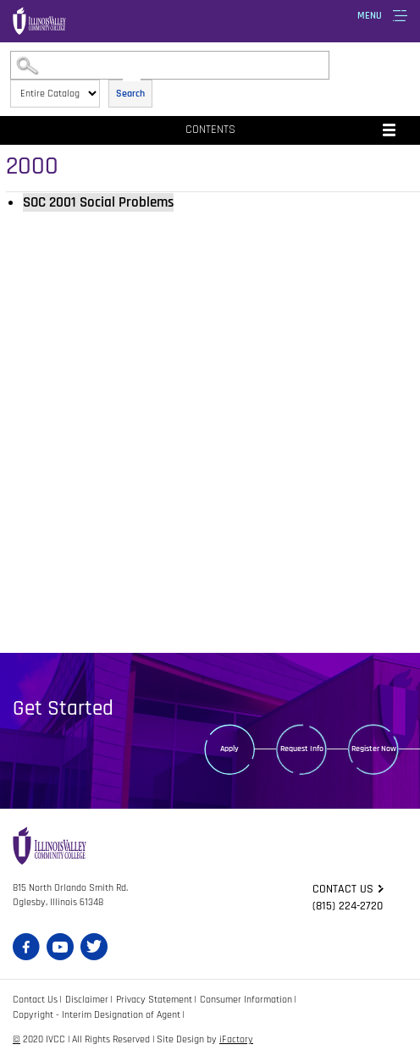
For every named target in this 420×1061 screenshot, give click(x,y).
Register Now (373, 748)
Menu (369, 15)
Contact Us (35, 999)
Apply (229, 748)
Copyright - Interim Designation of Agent (96, 1015)
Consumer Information (246, 999)
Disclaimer (86, 999)
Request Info (301, 748)
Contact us (342, 889)
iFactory (236, 1039)
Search (130, 93)
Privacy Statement (154, 999)
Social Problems (98, 202)
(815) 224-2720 (347, 906)
